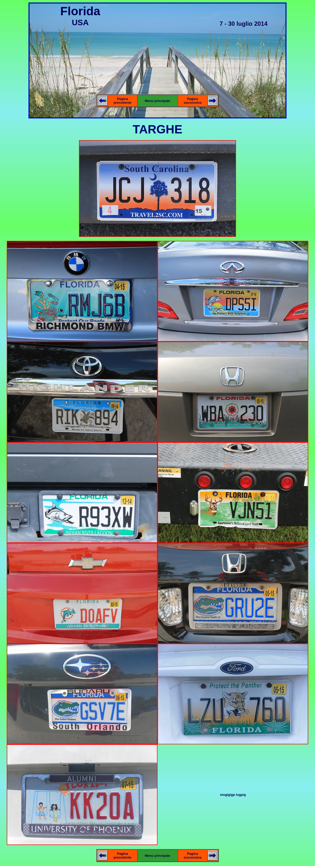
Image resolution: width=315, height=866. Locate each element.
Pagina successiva (192, 100)
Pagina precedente (122, 100)
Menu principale (157, 101)
